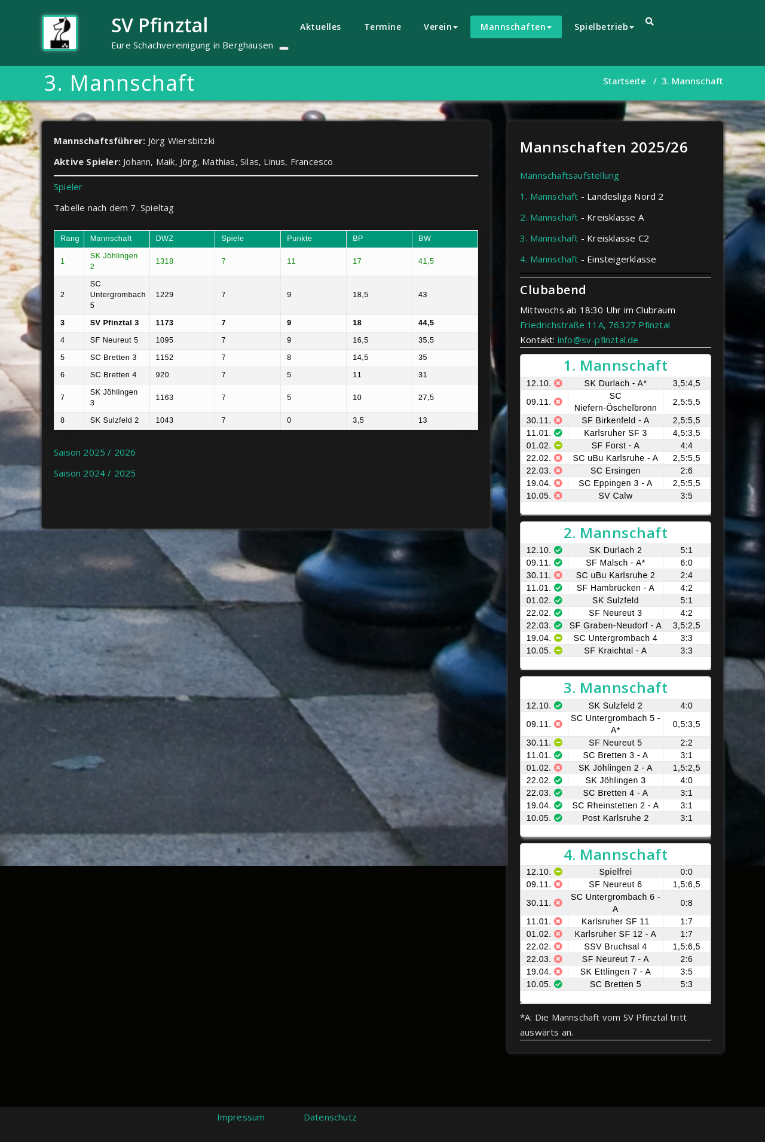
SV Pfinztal (159, 25)
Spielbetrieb (604, 26)
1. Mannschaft (549, 196)
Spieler (68, 187)
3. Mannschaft (549, 238)
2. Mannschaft (549, 217)
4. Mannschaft (549, 259)
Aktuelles (320, 26)
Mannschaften (516, 26)
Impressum (241, 1117)
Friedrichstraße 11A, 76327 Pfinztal (595, 325)
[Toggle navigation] (284, 48)
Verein (441, 26)
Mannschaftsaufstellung (569, 175)
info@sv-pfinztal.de (598, 340)
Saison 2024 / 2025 (95, 473)
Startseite (624, 81)
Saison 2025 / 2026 (95, 452)
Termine (383, 26)
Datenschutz (330, 1117)
